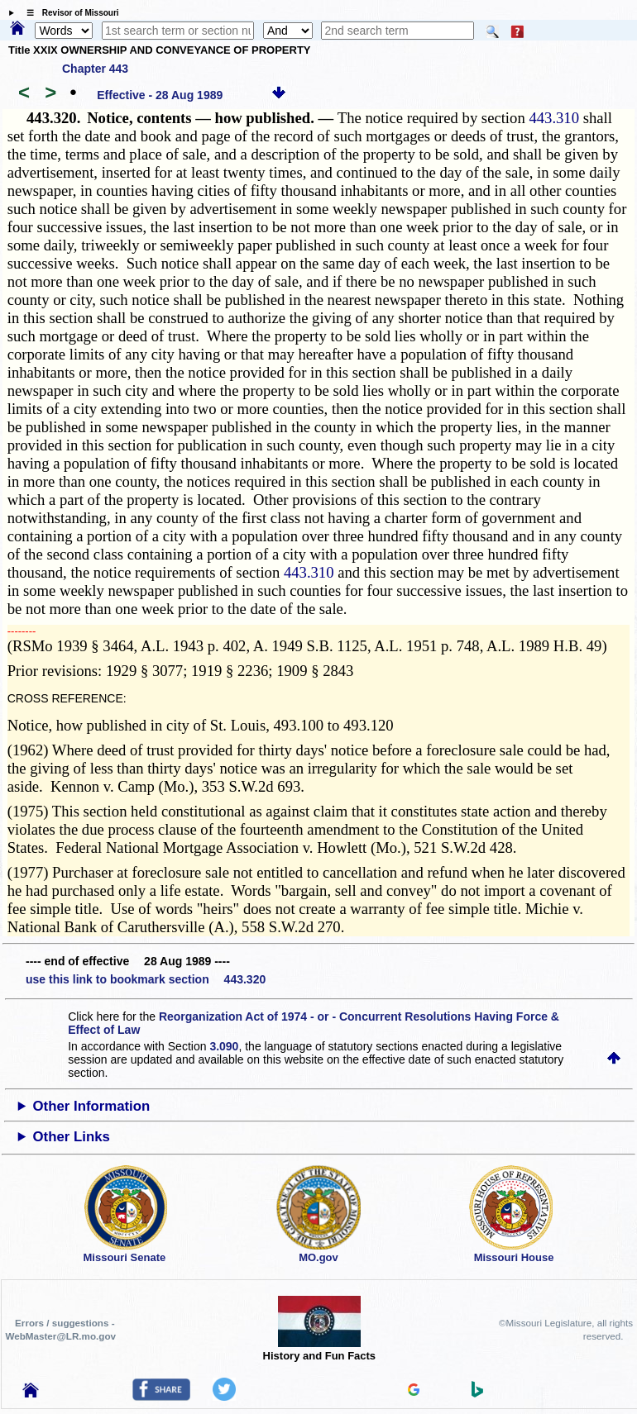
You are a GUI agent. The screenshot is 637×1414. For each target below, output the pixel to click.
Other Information (92, 1106)
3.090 (223, 1046)
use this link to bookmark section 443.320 (146, 979)
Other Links (71, 1137)
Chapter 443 (95, 68)
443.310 (554, 117)
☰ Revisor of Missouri (68, 12)
